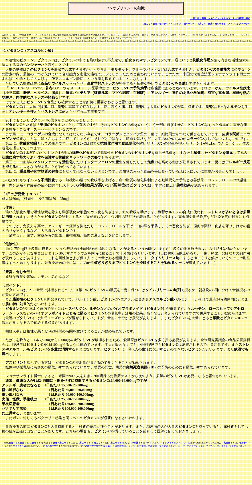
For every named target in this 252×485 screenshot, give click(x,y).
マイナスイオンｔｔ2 (193, 446)
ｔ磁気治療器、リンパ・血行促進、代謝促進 (135, 446)
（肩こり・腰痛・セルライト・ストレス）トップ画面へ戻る (220, 18)
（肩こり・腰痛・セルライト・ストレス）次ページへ (223, 23)
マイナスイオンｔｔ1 (169, 446)
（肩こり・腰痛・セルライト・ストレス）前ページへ (168, 23)
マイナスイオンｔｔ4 (239, 446)
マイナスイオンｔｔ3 (216, 446)
